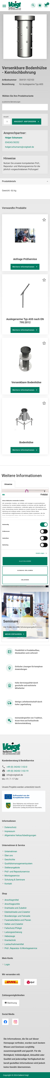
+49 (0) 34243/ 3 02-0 (17, 767)
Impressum (10, 831)
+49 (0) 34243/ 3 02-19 (17, 771)
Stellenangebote (12, 867)
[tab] (25, 181)
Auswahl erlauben (25, 570)
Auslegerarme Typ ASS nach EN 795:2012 (25, 320)
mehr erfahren (13, 634)
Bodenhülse (26, 442)
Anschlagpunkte (12, 904)
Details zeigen (40, 553)
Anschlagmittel (12, 900)
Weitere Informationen (23, 267)
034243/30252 (12, 142)
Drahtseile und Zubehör (16, 908)
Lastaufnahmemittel (14, 944)
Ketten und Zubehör (14, 924)
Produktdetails (9, 181)
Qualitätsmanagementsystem (18, 863)
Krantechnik (10, 940)
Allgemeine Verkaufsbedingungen (20, 835)
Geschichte (10, 859)
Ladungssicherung (13, 932)
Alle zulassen (25, 561)
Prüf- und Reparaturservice (17, 871)
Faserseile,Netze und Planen (18, 920)
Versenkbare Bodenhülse (26, 382)
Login (7, 964)
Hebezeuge (10, 936)
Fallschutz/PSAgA (13, 928)
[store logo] (14, 6)
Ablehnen (25, 579)
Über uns (9, 855)
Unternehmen (11, 851)
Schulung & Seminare (15, 879)
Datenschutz (10, 827)
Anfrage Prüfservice (25, 259)
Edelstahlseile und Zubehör (17, 912)
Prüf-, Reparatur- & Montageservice (21, 948)
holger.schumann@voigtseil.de (19, 147)
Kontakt (8, 883)
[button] (44, 219)
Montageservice (12, 875)
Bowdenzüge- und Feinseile (17, 916)
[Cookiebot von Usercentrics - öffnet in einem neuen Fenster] (36, 495)
